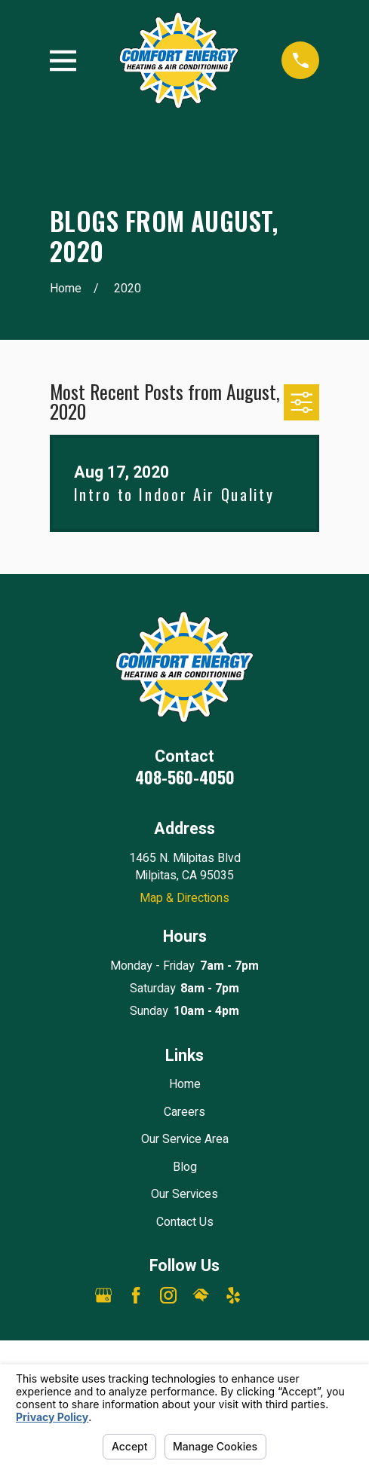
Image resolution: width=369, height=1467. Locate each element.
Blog (185, 1167)
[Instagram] (168, 1295)
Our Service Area (185, 1139)
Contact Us (185, 1222)
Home (185, 1084)
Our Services (184, 1194)
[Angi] (265, 1295)
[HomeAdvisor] (200, 1295)
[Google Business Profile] (103, 1295)
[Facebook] (136, 1295)
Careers (184, 1112)
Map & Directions (184, 898)
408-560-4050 (185, 777)
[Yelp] (233, 1295)
